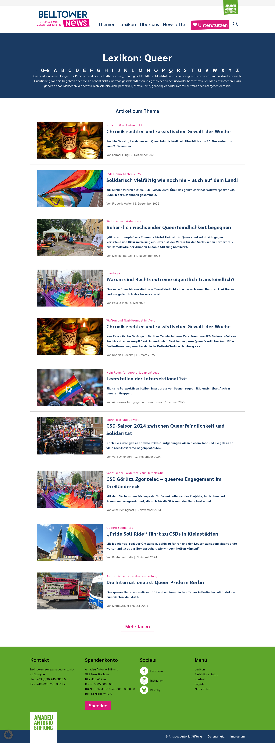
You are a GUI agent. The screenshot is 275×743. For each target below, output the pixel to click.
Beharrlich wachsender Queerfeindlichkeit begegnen (172, 224)
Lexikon (127, 24)
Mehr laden (137, 626)
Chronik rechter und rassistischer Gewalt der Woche (172, 128)
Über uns (149, 24)
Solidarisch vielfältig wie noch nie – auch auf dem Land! (172, 177)
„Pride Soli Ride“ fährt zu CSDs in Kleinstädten (172, 531)
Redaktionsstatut (206, 674)
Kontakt (200, 679)
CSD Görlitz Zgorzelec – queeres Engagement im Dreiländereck (172, 480)
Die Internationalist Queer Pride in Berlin (172, 579)
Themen (107, 24)
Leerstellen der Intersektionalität (172, 376)
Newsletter (175, 24)
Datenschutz (216, 736)
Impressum (237, 736)
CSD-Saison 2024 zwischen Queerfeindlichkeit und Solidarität (172, 426)
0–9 (45, 70)
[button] (8, 734)
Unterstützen (210, 25)
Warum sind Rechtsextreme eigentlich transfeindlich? (172, 276)
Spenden (98, 705)
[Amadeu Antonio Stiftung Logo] (43, 723)
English (199, 684)
